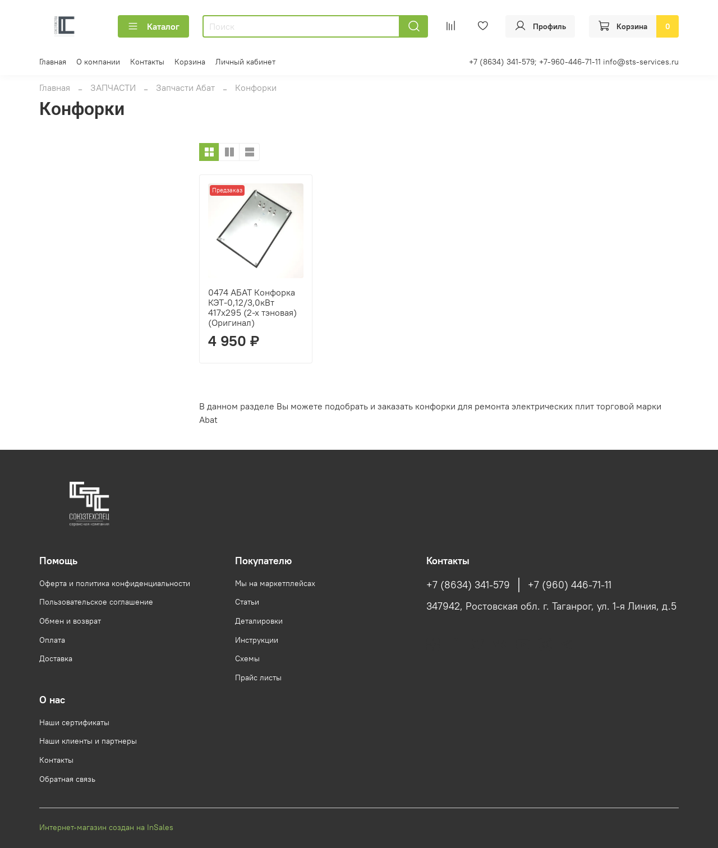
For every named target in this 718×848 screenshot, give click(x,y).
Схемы (247, 658)
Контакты (147, 62)
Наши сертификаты (74, 722)
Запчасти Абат (185, 87)
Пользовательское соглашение (96, 602)
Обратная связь (67, 779)
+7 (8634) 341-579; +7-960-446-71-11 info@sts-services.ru (574, 62)
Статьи (247, 602)
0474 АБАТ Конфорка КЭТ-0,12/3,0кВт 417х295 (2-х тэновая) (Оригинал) (252, 307)
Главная (52, 62)
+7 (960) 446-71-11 (569, 585)
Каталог (153, 26)
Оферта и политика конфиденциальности (114, 583)
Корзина (189, 62)
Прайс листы (258, 677)
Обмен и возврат (70, 621)
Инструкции (256, 640)
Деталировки (259, 621)
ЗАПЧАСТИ (113, 87)
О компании (98, 62)
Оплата (52, 640)
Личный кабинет (245, 62)
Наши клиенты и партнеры (88, 741)
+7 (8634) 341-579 (468, 585)
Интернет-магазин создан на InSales (106, 827)
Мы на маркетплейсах (275, 583)
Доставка (55, 658)
